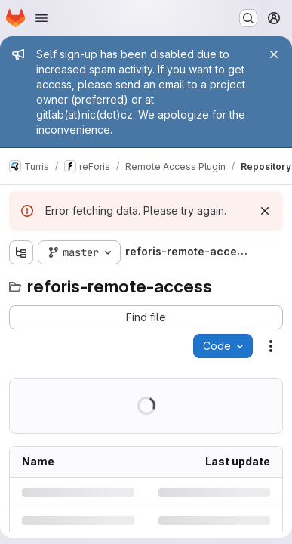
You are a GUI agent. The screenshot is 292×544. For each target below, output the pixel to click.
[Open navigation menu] (41, 18)
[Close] (274, 54)
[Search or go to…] (248, 18)
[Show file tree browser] (21, 252)
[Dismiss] (265, 211)
